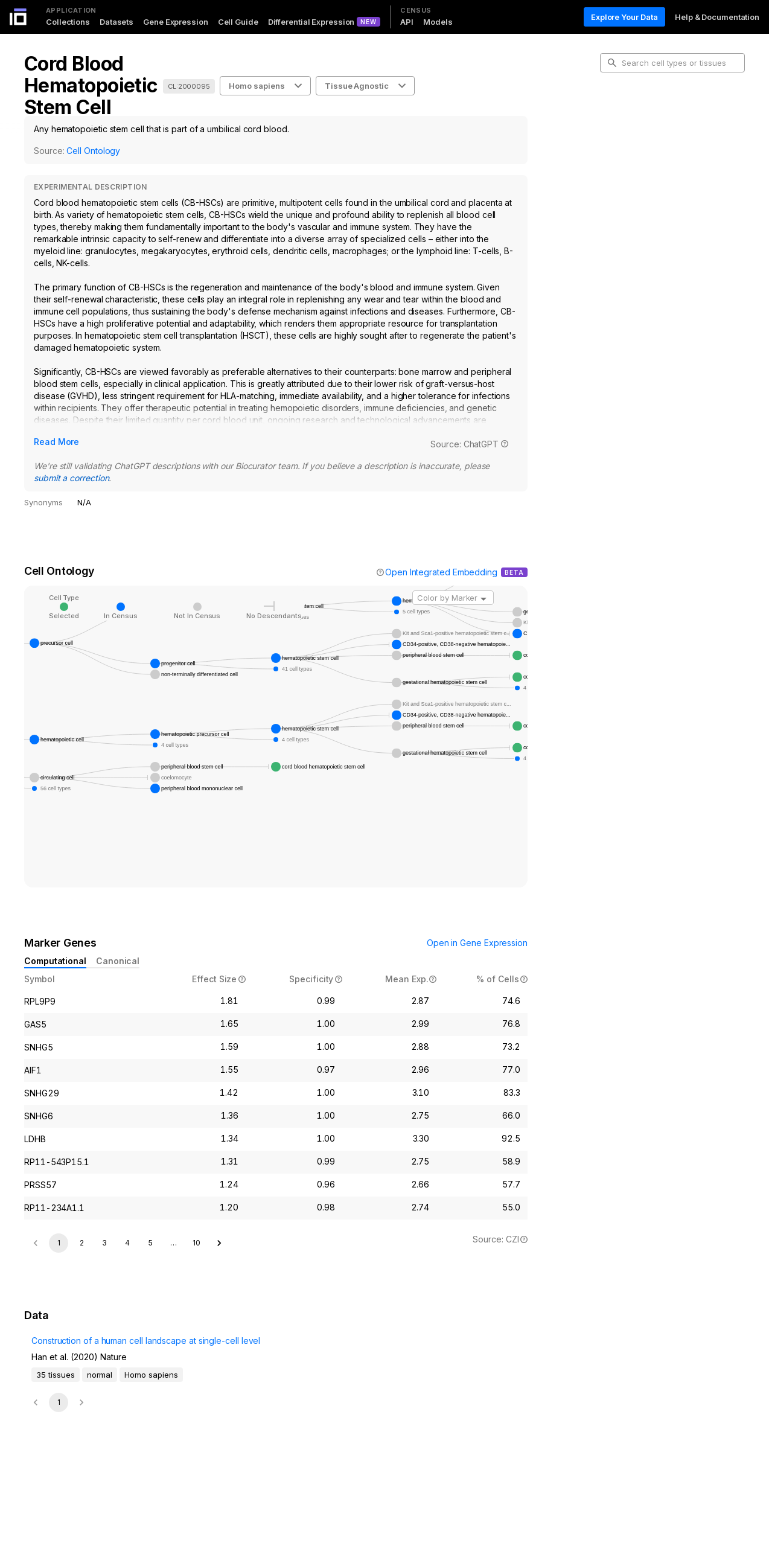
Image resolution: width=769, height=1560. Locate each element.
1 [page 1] (58, 1330)
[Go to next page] (219, 1331)
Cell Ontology (93, 150)
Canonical (117, 961)
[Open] (483, 599)
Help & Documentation (717, 17)
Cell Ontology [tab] (635, 136)
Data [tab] (618, 175)
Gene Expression (175, 22)
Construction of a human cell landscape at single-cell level (106, 1454)
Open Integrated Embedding (441, 572)
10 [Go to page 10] (196, 1330)
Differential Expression (311, 22)
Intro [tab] (618, 117)
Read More (56, 441)
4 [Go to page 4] (127, 1330)
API (406, 22)
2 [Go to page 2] (82, 1330)
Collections (68, 22)
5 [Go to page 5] (150, 1330)
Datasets (116, 22)
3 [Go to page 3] (104, 1330)
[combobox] (453, 597)
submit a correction (71, 478)
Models (437, 22)
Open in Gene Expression (477, 943)
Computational (55, 961)
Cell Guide (238, 22)
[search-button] (612, 63)
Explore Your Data (624, 17)
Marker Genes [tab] (636, 156)
